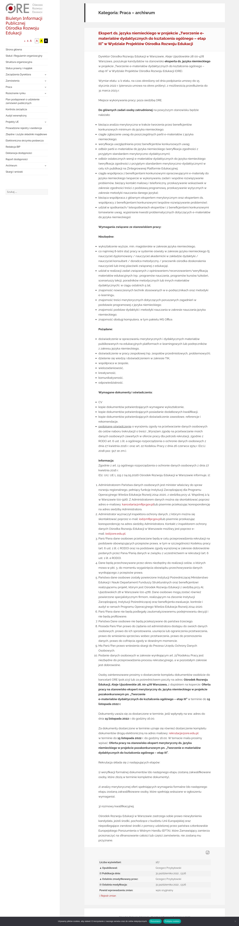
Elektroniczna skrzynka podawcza (25, 140)
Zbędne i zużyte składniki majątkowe (26, 134)
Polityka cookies (172, 921)
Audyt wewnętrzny (16, 115)
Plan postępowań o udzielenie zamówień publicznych (22, 101)
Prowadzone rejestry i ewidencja (24, 128)
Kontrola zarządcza (16, 109)
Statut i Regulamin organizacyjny (24, 55)
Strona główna (14, 49)
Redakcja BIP (13, 146)
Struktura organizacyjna (19, 62)
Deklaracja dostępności (19, 153)
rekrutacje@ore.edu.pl (183, 733)
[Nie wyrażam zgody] (235, 921)
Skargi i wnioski (14, 171)
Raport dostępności (17, 159)
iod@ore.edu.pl (115, 533)
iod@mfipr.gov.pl (150, 519)
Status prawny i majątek (19, 68)
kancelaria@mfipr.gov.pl (138, 504)
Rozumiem (155, 921)
